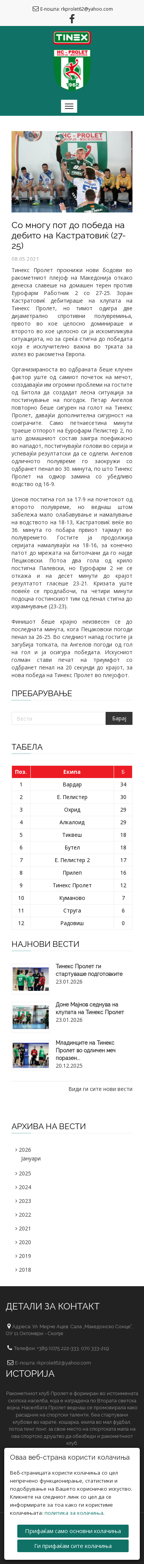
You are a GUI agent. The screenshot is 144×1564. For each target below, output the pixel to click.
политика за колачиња (74, 1512)
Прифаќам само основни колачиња (73, 1530)
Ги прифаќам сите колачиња (73, 1545)
